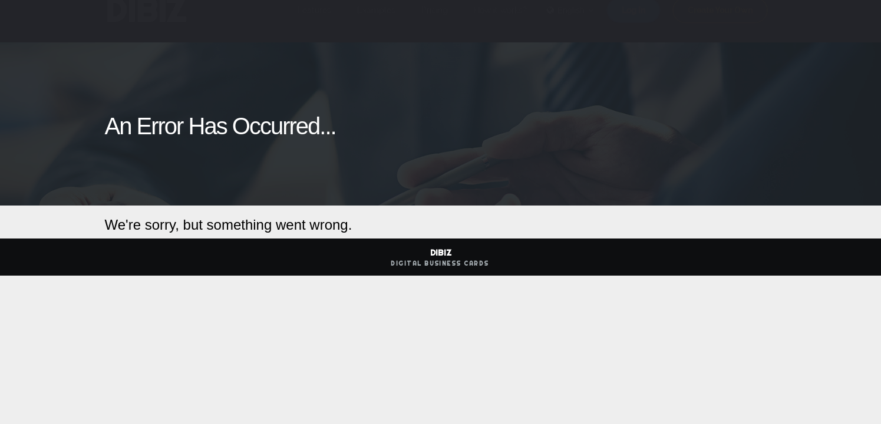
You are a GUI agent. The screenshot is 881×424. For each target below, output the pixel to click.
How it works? (500, 21)
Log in (633, 21)
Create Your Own (720, 21)
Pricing (434, 21)
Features (314, 21)
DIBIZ (145, 22)
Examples (376, 21)
